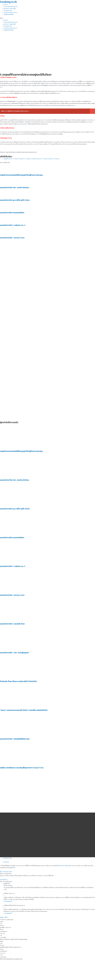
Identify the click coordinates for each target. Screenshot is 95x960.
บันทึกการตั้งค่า (4, 917)
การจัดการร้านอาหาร (19, 158)
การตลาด (27, 158)
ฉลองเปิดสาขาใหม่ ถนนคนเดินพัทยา (12, 213)
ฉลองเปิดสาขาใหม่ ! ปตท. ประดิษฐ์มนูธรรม (14, 653)
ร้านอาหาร (57, 158)
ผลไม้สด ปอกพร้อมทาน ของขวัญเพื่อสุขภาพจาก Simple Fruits (22, 768)
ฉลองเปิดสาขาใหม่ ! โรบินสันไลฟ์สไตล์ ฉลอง (15, 739)
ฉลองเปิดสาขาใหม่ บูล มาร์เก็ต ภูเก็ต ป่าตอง (15, 200)
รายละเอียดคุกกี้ (8, 901)
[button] (47, 18)
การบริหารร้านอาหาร (48, 158)
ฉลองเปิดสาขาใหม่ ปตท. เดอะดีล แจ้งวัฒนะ (14, 187)
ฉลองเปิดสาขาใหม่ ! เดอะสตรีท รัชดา (12, 624)
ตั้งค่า (14, 867)
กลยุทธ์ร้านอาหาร (8, 158)
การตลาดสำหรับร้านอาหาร (11, 6)
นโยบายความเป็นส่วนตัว (65, 865)
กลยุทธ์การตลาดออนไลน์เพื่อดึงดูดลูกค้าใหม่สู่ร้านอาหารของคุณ (21, 175)
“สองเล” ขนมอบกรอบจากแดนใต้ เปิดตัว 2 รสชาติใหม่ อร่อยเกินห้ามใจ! (24, 710)
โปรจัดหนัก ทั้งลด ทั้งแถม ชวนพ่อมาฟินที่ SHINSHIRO (18, 681)
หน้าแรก (6, 4)
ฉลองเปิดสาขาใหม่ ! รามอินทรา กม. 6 (12, 225)
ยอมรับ (10, 871)
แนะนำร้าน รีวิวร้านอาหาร (10, 12)
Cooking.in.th (8, 1)
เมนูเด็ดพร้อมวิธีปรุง (9, 14)
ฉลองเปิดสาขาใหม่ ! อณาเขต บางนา (12, 238)
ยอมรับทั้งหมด (3, 879)
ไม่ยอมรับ (5, 871)
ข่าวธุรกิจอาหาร (8, 10)
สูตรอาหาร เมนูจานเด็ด (10, 8)
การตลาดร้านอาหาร (36, 158)
